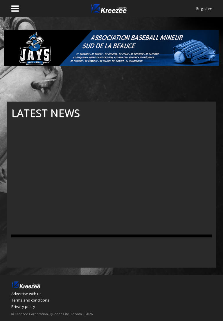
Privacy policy (23, 306)
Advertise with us (26, 293)
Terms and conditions (30, 300)
